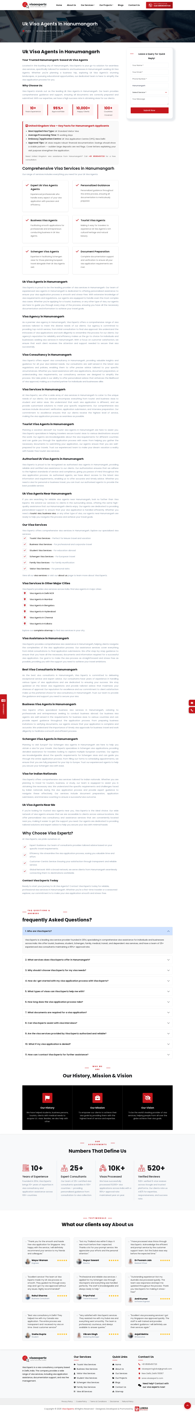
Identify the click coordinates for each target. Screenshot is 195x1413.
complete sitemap (43, 630)
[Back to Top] (187, 1405)
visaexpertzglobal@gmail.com (157, 1368)
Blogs (116, 1382)
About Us (118, 1369)
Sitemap (117, 1391)
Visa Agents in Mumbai (41, 599)
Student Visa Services (41, 550)
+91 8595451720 (97, 156)
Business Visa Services (41, 544)
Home (28, 31)
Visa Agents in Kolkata (41, 623)
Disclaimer (114, 1401)
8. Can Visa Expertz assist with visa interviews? (51, 1023)
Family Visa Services (40, 562)
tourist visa (35, 513)
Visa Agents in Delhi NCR (42, 593)
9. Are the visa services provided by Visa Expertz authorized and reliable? (65, 1033)
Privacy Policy (67, 1401)
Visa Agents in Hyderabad (43, 611)
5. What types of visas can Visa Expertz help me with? (54, 991)
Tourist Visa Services (40, 538)
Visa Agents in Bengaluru (42, 605)
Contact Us (119, 1387)
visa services (40, 575)
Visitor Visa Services (40, 568)
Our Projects (119, 1378)
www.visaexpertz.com (152, 1378)
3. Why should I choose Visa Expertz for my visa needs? (55, 970)
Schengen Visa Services (41, 556)
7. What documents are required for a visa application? (56, 1012)
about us (62, 575)
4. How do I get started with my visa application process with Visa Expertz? (66, 980)
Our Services (119, 1373)
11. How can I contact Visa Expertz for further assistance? (56, 1054)
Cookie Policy (81, 1401)
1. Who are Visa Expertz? (38, 931)
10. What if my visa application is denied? (48, 1044)
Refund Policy (127, 1401)
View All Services (83, 1391)
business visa (49, 513)
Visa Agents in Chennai (41, 617)
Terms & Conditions (98, 1401)
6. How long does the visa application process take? (54, 1001)
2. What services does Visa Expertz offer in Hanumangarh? (57, 959)
